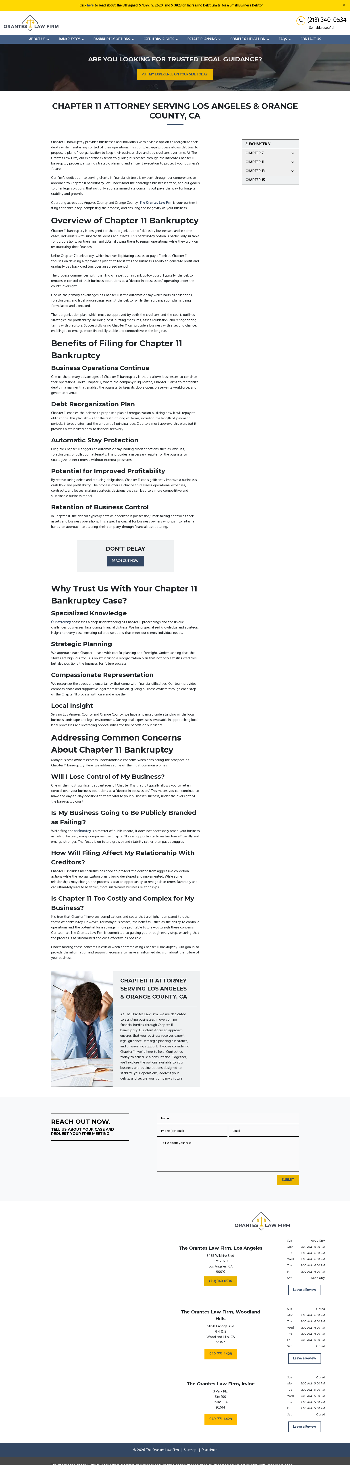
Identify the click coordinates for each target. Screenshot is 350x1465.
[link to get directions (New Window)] (220, 1264)
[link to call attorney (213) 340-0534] (321, 20)
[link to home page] (31, 23)
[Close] (344, 5)
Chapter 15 (255, 180)
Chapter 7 (255, 153)
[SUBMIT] (288, 1180)
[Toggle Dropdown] (50, 39)
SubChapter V (258, 144)
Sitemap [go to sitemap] (190, 1450)
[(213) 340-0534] (220, 1281)
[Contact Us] (311, 39)
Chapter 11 (255, 162)
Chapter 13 (255, 171)
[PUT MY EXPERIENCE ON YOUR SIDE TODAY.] (175, 74)
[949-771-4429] (220, 1354)
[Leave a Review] (304, 1290)
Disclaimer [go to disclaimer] (209, 1450)
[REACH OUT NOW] (125, 561)
